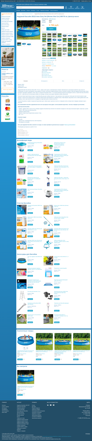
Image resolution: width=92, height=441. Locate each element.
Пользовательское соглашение (38, 410)
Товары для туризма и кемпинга (6, 42)
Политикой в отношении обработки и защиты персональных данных (57, 436)
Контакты (33, 10)
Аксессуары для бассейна (7, 21)
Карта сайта (4, 412)
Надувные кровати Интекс (7, 33)
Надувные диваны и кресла (7, 34)
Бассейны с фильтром (47, 77)
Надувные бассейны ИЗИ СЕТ (7, 14)
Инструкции (4, 408)
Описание (26, 81)
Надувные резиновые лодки (7, 36)
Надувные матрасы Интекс (7, 31)
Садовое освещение (6, 38)
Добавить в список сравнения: (48, 60)
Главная (18, 10)
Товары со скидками (6, 44)
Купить (51, 28)
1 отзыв (23, 393)
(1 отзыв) (54, 65)
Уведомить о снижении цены (48, 63)
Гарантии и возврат (44, 10)
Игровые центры (5, 26)
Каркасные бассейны (6, 16)
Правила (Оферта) (36, 408)
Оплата (28, 10)
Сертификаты (5, 409)
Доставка (23, 10)
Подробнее (30, 150)
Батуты (3, 28)
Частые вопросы (54, 10)
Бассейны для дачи (47, 75)
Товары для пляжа (5, 29)
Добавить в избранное (46, 62)
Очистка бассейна (5, 19)
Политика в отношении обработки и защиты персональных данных (36, 414)
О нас (38, 10)
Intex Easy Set (46, 74)
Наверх (88, 433)
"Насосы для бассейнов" (69, 124)
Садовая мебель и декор (7, 39)
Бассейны (45, 71)
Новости (5, 69)
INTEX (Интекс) (52, 18)
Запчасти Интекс (5, 23)
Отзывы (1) (81, 81)
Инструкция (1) (44, 81)
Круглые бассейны (47, 72)
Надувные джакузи (6, 18)
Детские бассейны (5, 24)
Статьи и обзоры (5, 406)
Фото (63, 81)
